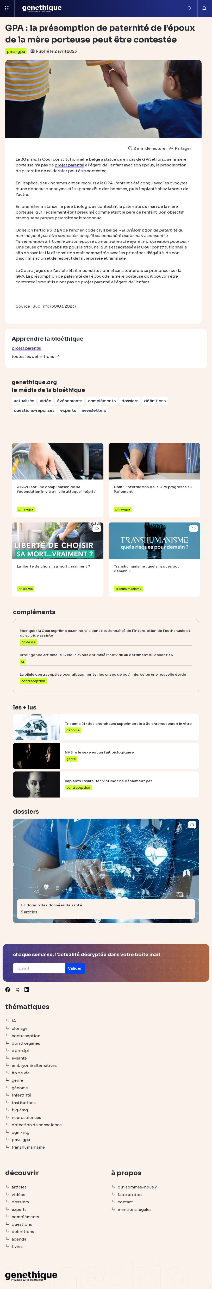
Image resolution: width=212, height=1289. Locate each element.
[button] (78, 968)
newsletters (94, 409)
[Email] (40, 968)
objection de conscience (37, 1125)
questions (22, 1224)
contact (125, 1202)
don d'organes (26, 1043)
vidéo (45, 400)
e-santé (19, 1058)
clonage (20, 1028)
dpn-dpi (20, 1050)
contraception (26, 1035)
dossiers (129, 400)
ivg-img (20, 1110)
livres (17, 1246)
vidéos (18, 1194)
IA (14, 1021)
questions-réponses (34, 409)
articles (19, 1187)
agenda (19, 1239)
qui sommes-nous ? (137, 1187)
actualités (24, 400)
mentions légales (135, 1209)
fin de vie (21, 1072)
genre (17, 1080)
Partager (179, 148)
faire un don (130, 1194)
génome (20, 1087)
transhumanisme (28, 1147)
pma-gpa (16, 51)
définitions (155, 400)
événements (69, 400)
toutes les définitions (33, 355)
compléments (102, 400)
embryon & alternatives (34, 1065)
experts (68, 409)
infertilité (21, 1095)
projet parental (26, 347)
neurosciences (26, 1117)
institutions (24, 1102)
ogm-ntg (20, 1132)
